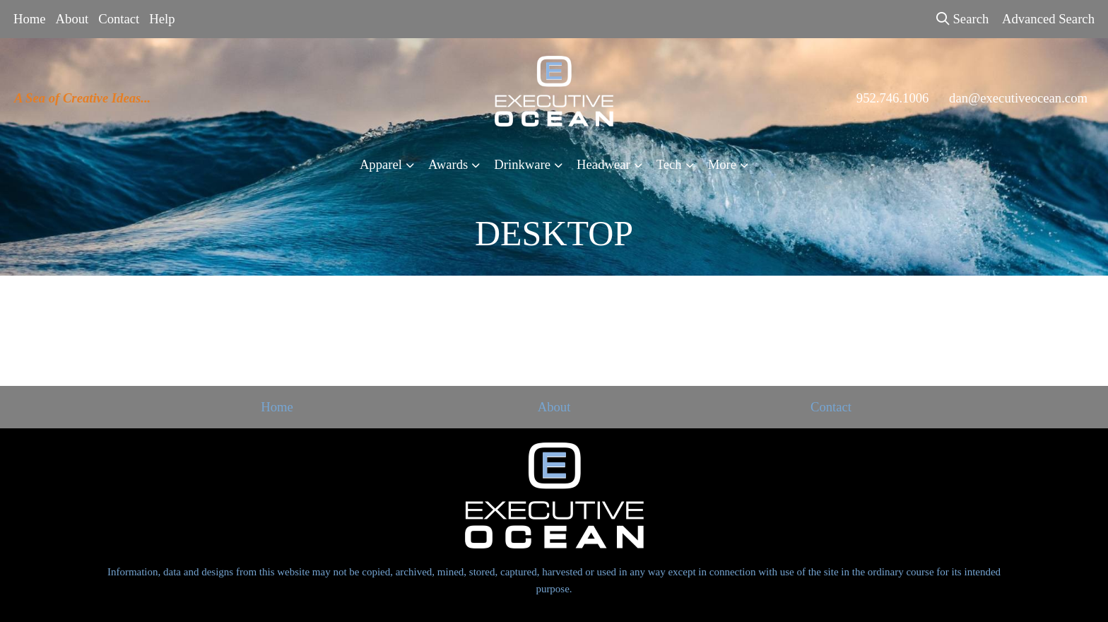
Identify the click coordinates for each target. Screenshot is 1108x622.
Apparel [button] (381, 164)
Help (162, 18)
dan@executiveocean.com (1018, 97)
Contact (118, 18)
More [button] (722, 164)
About (72, 18)
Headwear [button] (603, 164)
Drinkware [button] (522, 164)
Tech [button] (669, 164)
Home (29, 18)
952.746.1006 (892, 97)
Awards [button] (448, 164)
